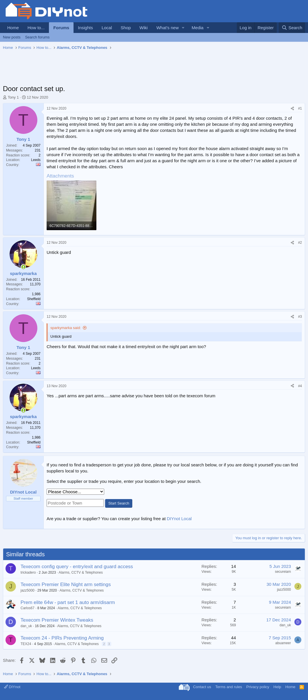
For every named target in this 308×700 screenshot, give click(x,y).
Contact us (202, 687)
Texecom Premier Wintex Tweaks (57, 620)
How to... (36, 27)
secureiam (283, 572)
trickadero (28, 572)
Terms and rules (228, 687)
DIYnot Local (179, 518)
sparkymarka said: (65, 328)
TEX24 (26, 644)
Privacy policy (257, 687)
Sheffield (34, 299)
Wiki (144, 27)
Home (13, 27)
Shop (126, 27)
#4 (300, 386)
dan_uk (26, 626)
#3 (300, 317)
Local (107, 27)
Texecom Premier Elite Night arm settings (66, 584)
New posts (12, 37)
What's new (167, 27)
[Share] (292, 108)
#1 (300, 108)
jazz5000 (27, 590)
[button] (183, 27)
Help (277, 687)
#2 (300, 243)
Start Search (118, 503)
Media (198, 27)
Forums (61, 27)
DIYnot (12, 687)
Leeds (36, 160)
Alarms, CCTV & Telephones (80, 572)
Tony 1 (13, 97)
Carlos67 (27, 608)
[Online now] (23, 267)
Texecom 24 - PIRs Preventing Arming (62, 638)
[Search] (292, 27)
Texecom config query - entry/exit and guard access (77, 566)
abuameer (283, 643)
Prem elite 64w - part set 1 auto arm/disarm (68, 602)
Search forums (37, 37)
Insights (85, 27)
